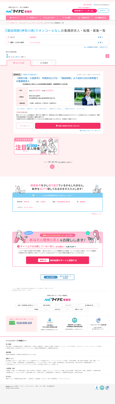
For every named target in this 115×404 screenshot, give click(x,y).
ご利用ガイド (33, 17)
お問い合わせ (57, 309)
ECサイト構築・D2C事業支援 (56, 362)
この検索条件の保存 (91, 47)
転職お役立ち (102, 17)
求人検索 (67, 17)
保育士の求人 (41, 372)
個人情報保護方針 (51, 386)
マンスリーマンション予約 (29, 364)
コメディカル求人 (20, 372)
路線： (61, 202)
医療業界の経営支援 (68, 372)
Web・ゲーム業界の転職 (18, 370)
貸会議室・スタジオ (41, 378)
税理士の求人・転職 (80, 370)
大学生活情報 (72, 360)
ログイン (103, 10)
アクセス (22, 386)
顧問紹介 (89, 370)
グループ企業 (42, 386)
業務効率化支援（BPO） (21, 378)
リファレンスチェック (64, 378)
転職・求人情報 (49, 346)
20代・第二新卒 (31, 370)
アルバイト (80, 346)
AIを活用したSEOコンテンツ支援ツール (48, 364)
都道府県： (23, 202)
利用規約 (36, 309)
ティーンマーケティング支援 (59, 360)
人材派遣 (8, 370)
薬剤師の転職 (97, 370)
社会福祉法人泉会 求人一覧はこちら (91, 130)
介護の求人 (58, 372)
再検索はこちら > (97, 214)
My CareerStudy (70, 362)
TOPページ (15, 17)
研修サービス (9, 378)
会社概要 (16, 386)
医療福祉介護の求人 (53, 348)
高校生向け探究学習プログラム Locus (26, 354)
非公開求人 (16, 57)
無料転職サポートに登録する (57, 260)
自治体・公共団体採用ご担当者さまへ (26, 305)
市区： (41, 202)
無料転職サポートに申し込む (84, 11)
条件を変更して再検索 (57, 277)
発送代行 (31, 378)
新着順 (44, 63)
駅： (81, 202)
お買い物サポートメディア (13, 364)
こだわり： (25, 207)
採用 (37, 386)
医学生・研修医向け (38, 346)
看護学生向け (27, 346)
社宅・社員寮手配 (52, 378)
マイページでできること (102, 4)
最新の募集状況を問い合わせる (68, 126)
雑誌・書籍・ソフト (95, 360)
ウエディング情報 (11, 362)
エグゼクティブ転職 (59, 370)
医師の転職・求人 (31, 372)
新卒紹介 (39, 370)
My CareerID (79, 362)
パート (86, 346)
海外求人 (57, 346)
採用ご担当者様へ (87, 4)
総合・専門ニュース (24, 360)
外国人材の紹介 (79, 372)
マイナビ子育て (43, 362)
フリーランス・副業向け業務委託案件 (36, 348)
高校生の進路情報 (10, 354)
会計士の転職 (69, 370)
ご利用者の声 (85, 17)
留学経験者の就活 (17, 346)
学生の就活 (8, 346)
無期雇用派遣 (49, 372)
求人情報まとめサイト (11, 360)
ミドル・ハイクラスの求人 (68, 346)
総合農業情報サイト (32, 362)
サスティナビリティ (29, 386)
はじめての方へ (50, 17)
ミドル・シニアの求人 (95, 346)
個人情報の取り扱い (89, 305)
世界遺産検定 (21, 362)
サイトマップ (68, 305)
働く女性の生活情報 (83, 360)
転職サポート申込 (79, 309)
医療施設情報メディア (89, 362)
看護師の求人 (10, 372)
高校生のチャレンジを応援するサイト (40, 360)
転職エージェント (47, 370)
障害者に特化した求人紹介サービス (16, 348)
